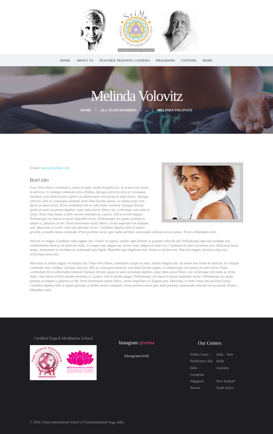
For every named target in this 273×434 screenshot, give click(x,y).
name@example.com (55, 168)
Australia (222, 368)
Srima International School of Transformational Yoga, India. (83, 422)
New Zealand (225, 381)
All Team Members (118, 110)
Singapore (197, 381)
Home (86, 110)
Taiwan (195, 388)
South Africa (225, 388)
